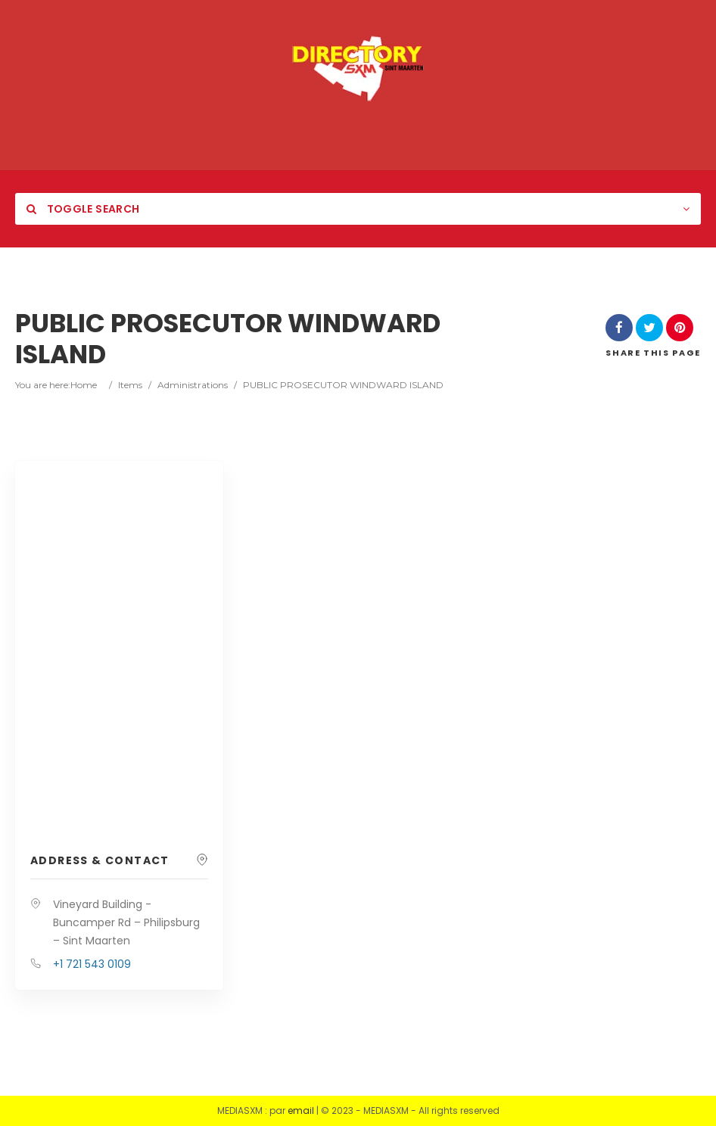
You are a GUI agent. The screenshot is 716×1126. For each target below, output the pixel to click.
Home (83, 384)
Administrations (192, 384)
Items (130, 384)
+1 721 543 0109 (92, 964)
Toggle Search (82, 208)
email (301, 1110)
